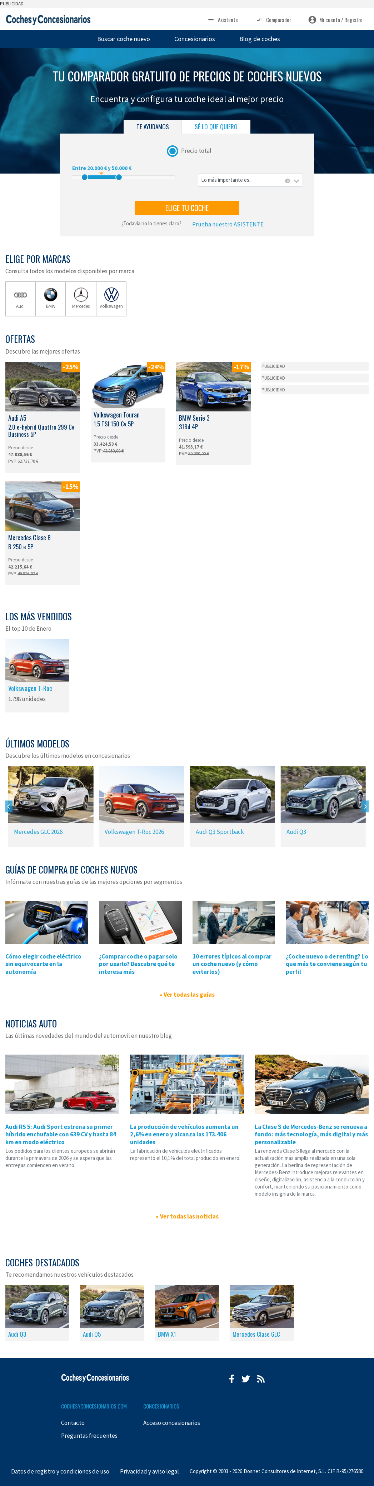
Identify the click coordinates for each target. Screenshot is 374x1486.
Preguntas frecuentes (89, 1436)
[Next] (365, 806)
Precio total (196, 150)
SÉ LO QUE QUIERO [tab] (216, 126)
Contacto (73, 1423)
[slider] (84, 177)
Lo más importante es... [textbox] (227, 179)
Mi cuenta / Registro (335, 20)
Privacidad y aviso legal (149, 1471)
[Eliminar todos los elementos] (287, 181)
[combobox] (250, 180)
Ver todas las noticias (189, 1216)
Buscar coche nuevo (123, 39)
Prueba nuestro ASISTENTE (228, 224)
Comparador (273, 20)
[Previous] (9, 806)
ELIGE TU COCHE (187, 207)
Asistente (222, 20)
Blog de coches (259, 39)
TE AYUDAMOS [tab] (152, 126)
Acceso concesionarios (171, 1423)
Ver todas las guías (189, 994)
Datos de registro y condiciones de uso (60, 1471)
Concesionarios (194, 39)
